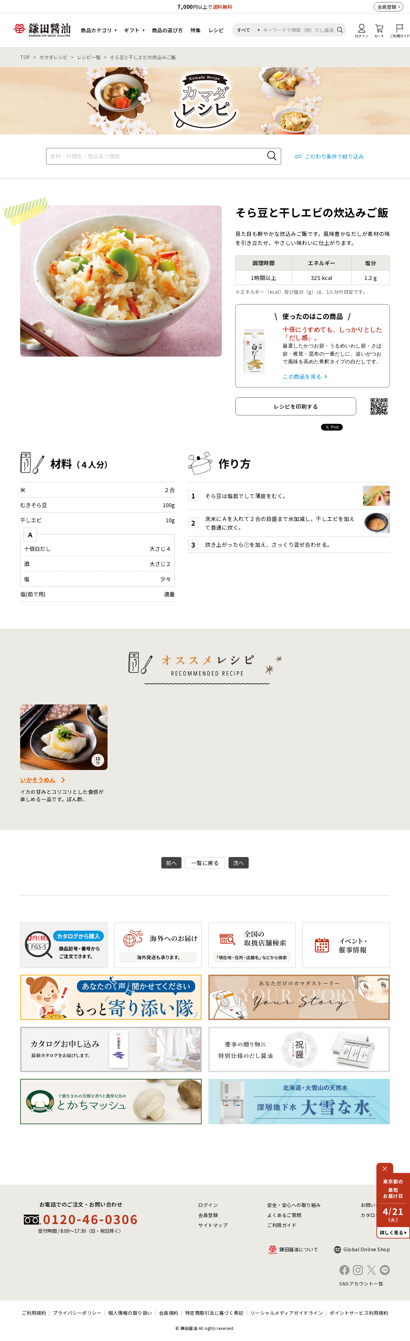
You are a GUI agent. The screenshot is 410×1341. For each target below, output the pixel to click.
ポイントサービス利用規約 (359, 1312)
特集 (196, 30)
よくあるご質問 (284, 1215)
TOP (25, 57)
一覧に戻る (205, 863)
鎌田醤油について (298, 1249)
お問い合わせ (375, 1205)
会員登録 (386, 6)
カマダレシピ (53, 57)
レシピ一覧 (88, 57)
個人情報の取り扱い (130, 1312)
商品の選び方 (167, 30)
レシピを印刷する (296, 406)
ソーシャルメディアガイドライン (286, 1312)
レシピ (216, 30)
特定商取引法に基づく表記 (214, 1312)
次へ (238, 863)
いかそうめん (37, 779)
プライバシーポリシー (77, 1312)
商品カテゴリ (96, 30)
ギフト (132, 30)
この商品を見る (302, 376)
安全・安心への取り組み (294, 1205)
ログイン (208, 1205)
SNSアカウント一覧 (361, 1283)
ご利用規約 (34, 1312)
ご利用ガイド (281, 1225)
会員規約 (168, 1312)
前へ (171, 863)
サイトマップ (213, 1225)
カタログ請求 (375, 1215)
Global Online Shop (366, 1249)
